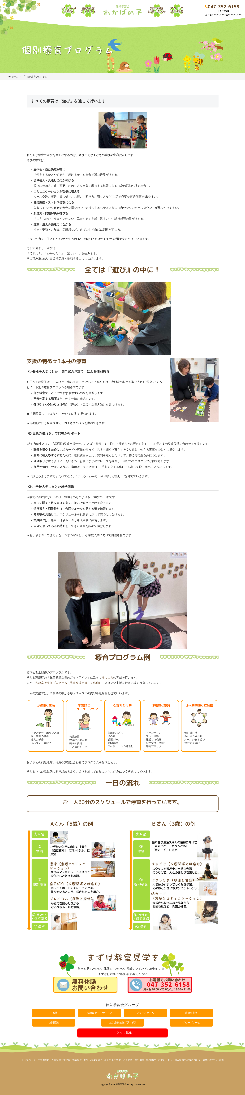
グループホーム (191, 1022)
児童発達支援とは (61, 1060)
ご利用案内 (44, 1060)
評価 (221, 1060)
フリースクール (145, 1012)
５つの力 (107, 677)
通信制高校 (191, 1012)
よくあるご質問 (112, 1060)
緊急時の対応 (210, 1060)
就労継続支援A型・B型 (122, 1022)
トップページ (28, 1060)
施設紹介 (77, 1060)
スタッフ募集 (122, 1033)
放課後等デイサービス (99, 1012)
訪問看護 (54, 1022)
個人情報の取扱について (187, 1060)
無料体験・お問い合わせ (159, 1060)
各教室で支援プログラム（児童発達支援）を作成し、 (70, 682)
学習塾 (54, 1012)
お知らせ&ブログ (93, 1060)
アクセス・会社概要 (133, 1060)
